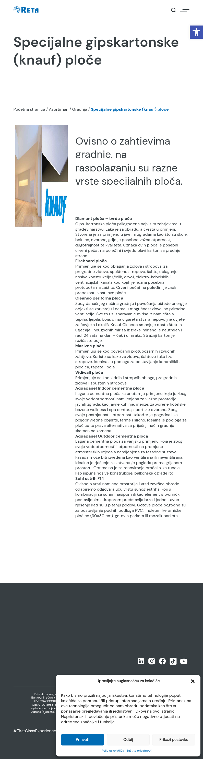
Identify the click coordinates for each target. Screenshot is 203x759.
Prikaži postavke (173, 739)
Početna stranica (29, 109)
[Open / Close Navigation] (184, 10)
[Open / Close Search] (173, 10)
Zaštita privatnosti (139, 751)
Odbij (128, 739)
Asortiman (58, 109)
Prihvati (82, 739)
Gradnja (79, 109)
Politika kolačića (113, 751)
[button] (196, 32)
